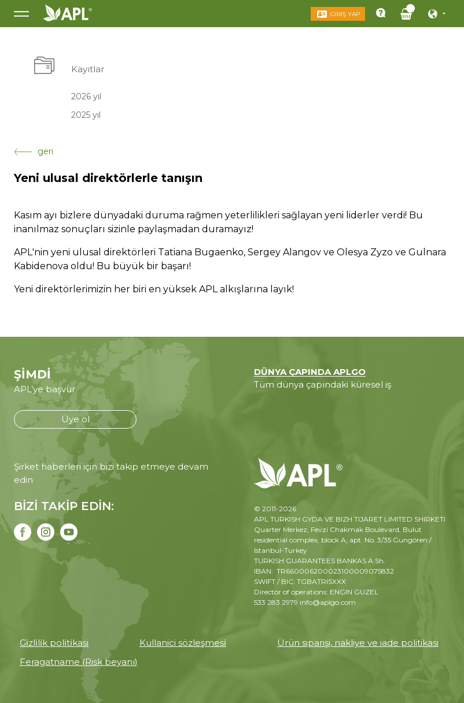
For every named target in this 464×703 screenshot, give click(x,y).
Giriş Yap (345, 14)
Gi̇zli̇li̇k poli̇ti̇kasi (54, 642)
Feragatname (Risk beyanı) (79, 661)
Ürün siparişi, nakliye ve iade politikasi (358, 642)
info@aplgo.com (328, 602)
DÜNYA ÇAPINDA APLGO (310, 371)
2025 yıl (86, 115)
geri (33, 151)
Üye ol (75, 419)
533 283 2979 (276, 602)
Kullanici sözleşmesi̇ (182, 642)
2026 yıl (86, 96)
